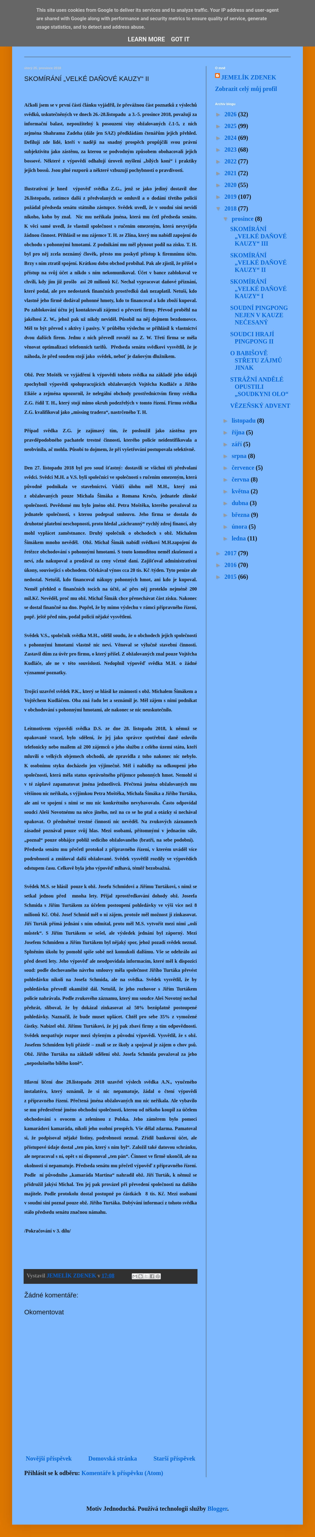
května (241, 491)
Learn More (146, 39)
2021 (231, 173)
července (244, 467)
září (237, 444)
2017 (231, 553)
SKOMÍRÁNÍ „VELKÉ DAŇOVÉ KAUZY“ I (258, 288)
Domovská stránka (112, 1458)
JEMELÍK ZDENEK (248, 77)
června (241, 479)
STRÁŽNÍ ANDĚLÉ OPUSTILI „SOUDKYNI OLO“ (259, 386)
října (239, 432)
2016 (231, 565)
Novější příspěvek (49, 1458)
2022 (231, 161)
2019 (231, 196)
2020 (231, 185)
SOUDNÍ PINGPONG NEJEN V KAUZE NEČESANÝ (259, 315)
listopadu (244, 420)
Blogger (217, 1508)
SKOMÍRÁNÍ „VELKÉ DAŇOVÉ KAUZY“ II (258, 262)
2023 (231, 149)
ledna (239, 538)
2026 (231, 114)
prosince (243, 218)
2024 (231, 137)
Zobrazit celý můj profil (246, 88)
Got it (180, 39)
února (240, 526)
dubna (241, 503)
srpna (240, 456)
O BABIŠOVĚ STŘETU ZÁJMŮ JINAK (256, 360)
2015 (231, 576)
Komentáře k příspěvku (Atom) (122, 1473)
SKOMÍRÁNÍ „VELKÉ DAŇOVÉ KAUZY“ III (258, 236)
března (241, 514)
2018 (231, 208)
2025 (231, 126)
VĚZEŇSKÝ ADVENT (260, 405)
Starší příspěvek (174, 1458)
